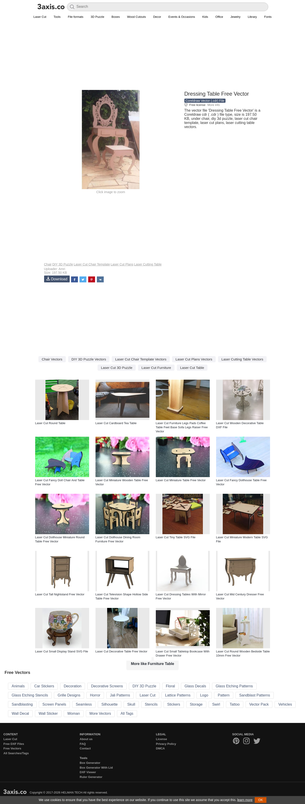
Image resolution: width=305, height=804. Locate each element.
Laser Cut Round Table (50, 423)
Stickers (173, 704)
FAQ (83, 744)
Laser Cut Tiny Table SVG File (176, 537)
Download (56, 279)
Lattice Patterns (178, 695)
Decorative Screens (107, 686)
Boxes (115, 16)
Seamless (84, 704)
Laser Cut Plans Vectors (193, 359)
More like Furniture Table (152, 664)
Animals (18, 686)
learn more (244, 800)
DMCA (160, 748)
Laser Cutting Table (148, 264)
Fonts (268, 16)
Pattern (224, 695)
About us (86, 739)
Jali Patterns (120, 695)
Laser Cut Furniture (156, 368)
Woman (73, 713)
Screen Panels (54, 704)
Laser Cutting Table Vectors (242, 359)
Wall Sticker (48, 713)
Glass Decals (195, 686)
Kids (205, 16)
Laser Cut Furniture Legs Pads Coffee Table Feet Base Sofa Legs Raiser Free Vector (182, 427)
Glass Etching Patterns (234, 686)
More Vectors (100, 713)
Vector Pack (259, 704)
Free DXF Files (13, 744)
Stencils (151, 704)
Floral (170, 686)
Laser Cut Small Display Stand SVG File (61, 651)
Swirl (216, 704)
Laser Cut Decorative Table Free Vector (121, 651)
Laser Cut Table (192, 368)
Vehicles (285, 704)
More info (213, 105)
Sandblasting (22, 704)
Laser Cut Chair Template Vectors (140, 359)
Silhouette (109, 704)
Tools (57, 16)
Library (252, 16)
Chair (48, 264)
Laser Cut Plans (122, 264)
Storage (196, 704)
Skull (131, 704)
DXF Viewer (88, 772)
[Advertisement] (152, 57)
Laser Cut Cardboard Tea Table (116, 423)
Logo (204, 695)
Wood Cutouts (136, 16)
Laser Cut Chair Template (92, 264)
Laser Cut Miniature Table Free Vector (181, 480)
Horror (95, 695)
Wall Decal (20, 713)
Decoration (72, 686)
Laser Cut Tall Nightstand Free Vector (60, 594)
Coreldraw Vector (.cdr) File (205, 100)
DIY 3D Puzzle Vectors (89, 359)
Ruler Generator (91, 777)
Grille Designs (69, 695)
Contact (85, 748)
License (161, 739)
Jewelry (235, 16)
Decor (157, 16)
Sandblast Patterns (254, 695)
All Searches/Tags (16, 753)
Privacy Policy (166, 744)
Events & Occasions (181, 16)
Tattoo (235, 704)
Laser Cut (39, 16)
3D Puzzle (97, 16)
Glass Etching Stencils (30, 695)
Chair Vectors (52, 359)
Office (219, 16)
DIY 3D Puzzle (62, 264)
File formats (75, 16)
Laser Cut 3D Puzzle (117, 368)
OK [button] (260, 800)
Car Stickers (44, 686)
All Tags (127, 713)
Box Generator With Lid (96, 767)
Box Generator (90, 763)
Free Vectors (12, 748)
